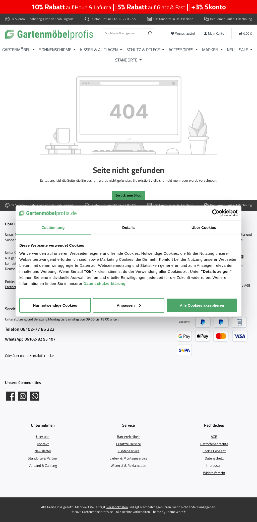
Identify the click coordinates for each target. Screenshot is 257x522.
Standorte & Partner (43, 458)
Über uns (42, 436)
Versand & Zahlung (43, 465)
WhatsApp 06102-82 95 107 (30, 339)
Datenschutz (214, 458)
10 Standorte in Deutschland (173, 19)
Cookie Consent (214, 451)
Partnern (11, 287)
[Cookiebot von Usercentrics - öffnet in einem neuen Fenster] (216, 213)
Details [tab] (128, 227)
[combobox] (123, 33)
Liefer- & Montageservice (128, 458)
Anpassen (129, 305)
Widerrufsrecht (214, 473)
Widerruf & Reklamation (128, 465)
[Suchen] (149, 33)
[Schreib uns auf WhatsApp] (34, 396)
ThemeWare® (175, 511)
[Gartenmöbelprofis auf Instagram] (22, 396)
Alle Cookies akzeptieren (202, 305)
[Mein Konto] (214, 33)
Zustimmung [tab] (53, 227)
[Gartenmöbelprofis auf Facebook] (10, 396)
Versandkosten (117, 507)
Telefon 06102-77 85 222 (29, 329)
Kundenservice (128, 451)
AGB (247, 285)
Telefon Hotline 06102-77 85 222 (113, 19)
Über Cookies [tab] (203, 227)
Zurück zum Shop (128, 195)
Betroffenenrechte (214, 444)
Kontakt (43, 444)
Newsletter (43, 451)
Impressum (214, 465)
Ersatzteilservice (128, 444)
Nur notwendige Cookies (55, 305)
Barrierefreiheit (128, 436)
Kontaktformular (41, 355)
